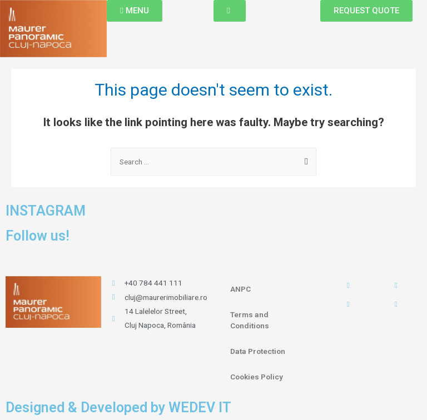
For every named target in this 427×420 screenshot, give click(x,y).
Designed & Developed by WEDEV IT (118, 407)
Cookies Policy (256, 376)
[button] (134, 11)
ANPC (240, 288)
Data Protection (257, 351)
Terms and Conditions (249, 320)
